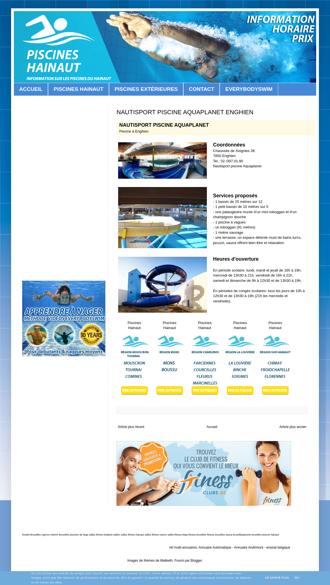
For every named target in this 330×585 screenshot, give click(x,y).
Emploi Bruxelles (31, 534)
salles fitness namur (156, 534)
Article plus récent (131, 427)
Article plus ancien (293, 427)
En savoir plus (277, 577)
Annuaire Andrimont (248, 547)
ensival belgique (278, 547)
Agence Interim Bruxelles (55, 534)
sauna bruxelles (234, 534)
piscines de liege (79, 534)
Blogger (196, 560)
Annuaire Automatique (215, 547)
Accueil (212, 427)
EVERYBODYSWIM (248, 89)
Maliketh (166, 560)
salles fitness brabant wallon (104, 534)
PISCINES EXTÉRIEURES (146, 89)
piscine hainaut (270, 534)
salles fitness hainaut (132, 534)
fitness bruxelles (197, 534)
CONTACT (201, 89)
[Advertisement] (245, 177)
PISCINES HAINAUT (78, 89)
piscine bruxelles (252, 534)
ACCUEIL (30, 89)
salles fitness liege (177, 534)
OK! (297, 577)
